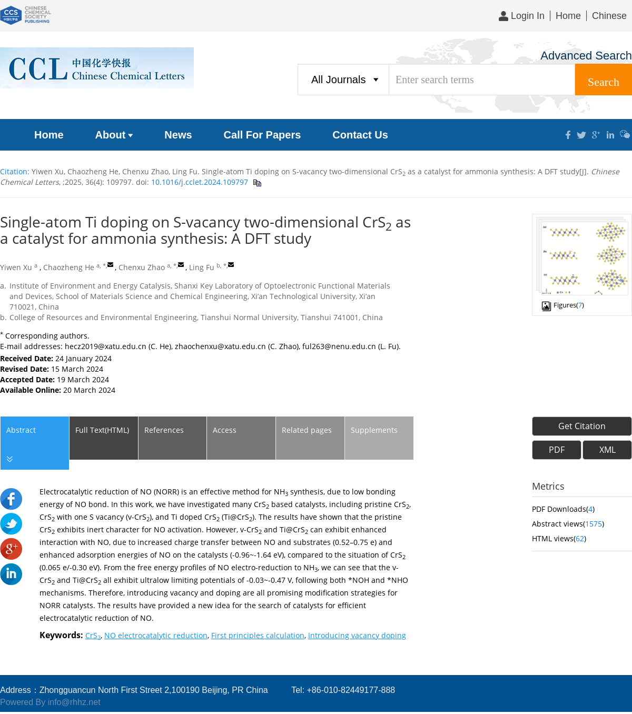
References (164, 430)
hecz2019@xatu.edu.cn (105, 346)
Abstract (20, 445)
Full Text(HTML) (102, 430)
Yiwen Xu (16, 267)
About (114, 135)
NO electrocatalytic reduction (156, 635)
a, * (101, 265)
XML (607, 449)
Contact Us (360, 135)
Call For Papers (262, 135)
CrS (93, 635)
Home (568, 16)
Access (224, 430)
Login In (522, 16)
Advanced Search (586, 55)
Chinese (609, 16)
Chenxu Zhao (141, 267)
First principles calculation (257, 635)
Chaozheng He (68, 267)
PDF (557, 449)
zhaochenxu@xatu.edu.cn (220, 346)
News (178, 135)
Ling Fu (201, 267)
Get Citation (582, 426)
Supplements (374, 430)
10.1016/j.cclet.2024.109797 (198, 182)
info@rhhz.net (74, 702)
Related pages (307, 430)
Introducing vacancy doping (357, 635)
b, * (221, 265)
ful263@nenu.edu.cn (339, 346)
